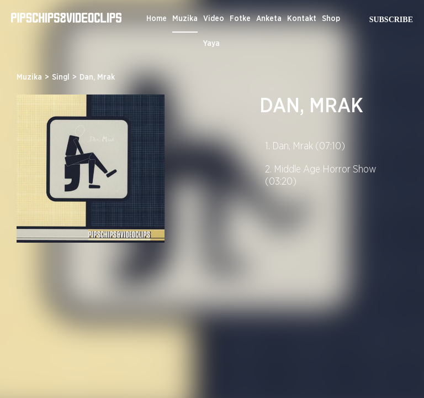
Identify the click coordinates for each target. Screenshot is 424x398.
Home (156, 19)
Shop (331, 19)
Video (213, 19)
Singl (61, 77)
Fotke (240, 19)
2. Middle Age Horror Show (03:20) (321, 176)
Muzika (185, 19)
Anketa (269, 19)
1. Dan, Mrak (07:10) (305, 146)
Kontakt (301, 19)
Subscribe (391, 19)
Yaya (211, 44)
